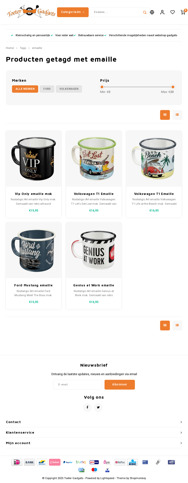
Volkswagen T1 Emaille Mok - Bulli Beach (154, 194)
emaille (37, 48)
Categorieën (72, 12)
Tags (23, 48)
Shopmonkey (138, 478)
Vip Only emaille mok (33, 194)
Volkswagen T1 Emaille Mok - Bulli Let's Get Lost (94, 194)
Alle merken (25, 89)
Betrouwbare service (88, 35)
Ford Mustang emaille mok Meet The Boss (33, 285)
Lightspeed (107, 478)
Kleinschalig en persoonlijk (30, 35)
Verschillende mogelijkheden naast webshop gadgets (140, 35)
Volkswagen (68, 89)
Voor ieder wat (61, 35)
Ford (47, 89)
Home (10, 48)
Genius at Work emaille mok (93, 285)
